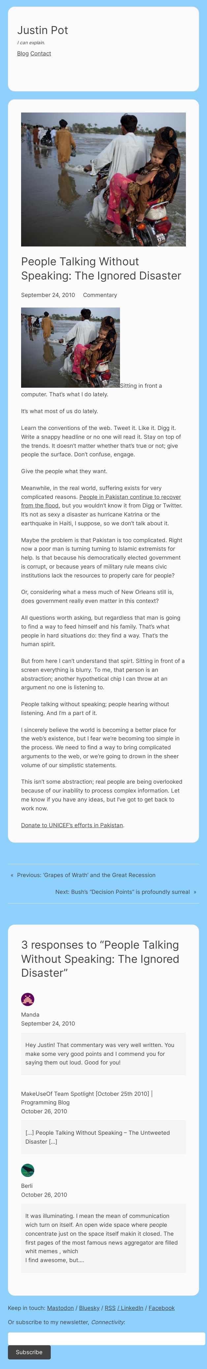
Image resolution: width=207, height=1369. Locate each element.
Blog (23, 53)
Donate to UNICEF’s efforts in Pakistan (72, 825)
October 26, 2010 (44, 1111)
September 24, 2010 (48, 295)
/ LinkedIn (130, 1308)
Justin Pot (42, 30)
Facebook (162, 1308)
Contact (40, 53)
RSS (110, 1308)
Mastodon (60, 1308)
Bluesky (89, 1308)
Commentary (100, 295)
